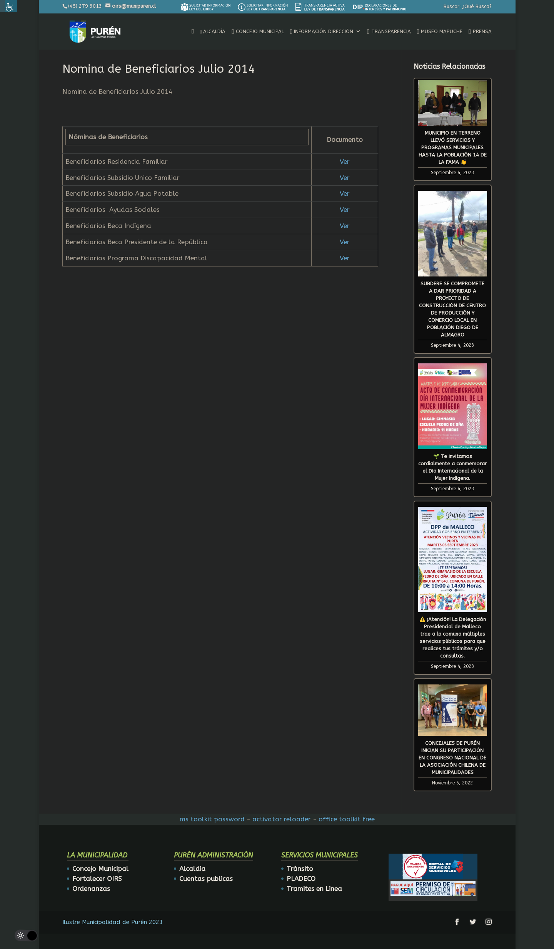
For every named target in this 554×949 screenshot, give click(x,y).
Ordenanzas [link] (91, 888)
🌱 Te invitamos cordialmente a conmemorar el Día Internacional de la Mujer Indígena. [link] (452, 467)
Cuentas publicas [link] (206, 878)
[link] (205, 6)
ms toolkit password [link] (212, 819)
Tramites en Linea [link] (314, 888)
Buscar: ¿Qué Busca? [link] (468, 6)
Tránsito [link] (300, 868)
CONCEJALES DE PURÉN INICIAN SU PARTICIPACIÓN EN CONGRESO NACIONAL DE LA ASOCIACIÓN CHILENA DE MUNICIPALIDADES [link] (452, 757)
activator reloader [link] (281, 819)
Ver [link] (345, 161)
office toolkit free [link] (347, 819)
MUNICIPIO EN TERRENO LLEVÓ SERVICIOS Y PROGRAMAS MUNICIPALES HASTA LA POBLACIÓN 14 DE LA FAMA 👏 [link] (453, 147)
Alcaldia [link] (192, 868)
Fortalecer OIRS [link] (97, 878)
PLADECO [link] (301, 878)
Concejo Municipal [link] (100, 868)
